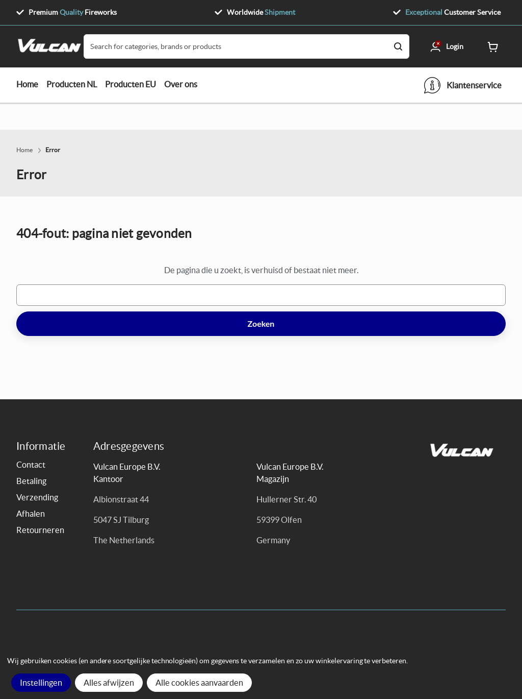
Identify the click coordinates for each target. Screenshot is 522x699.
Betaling (31, 481)
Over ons (180, 84)
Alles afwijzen (109, 682)
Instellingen (41, 682)
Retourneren (40, 530)
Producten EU (130, 84)
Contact (30, 465)
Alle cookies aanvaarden (199, 682)
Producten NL (71, 84)
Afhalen (30, 514)
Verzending (37, 497)
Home (27, 84)
